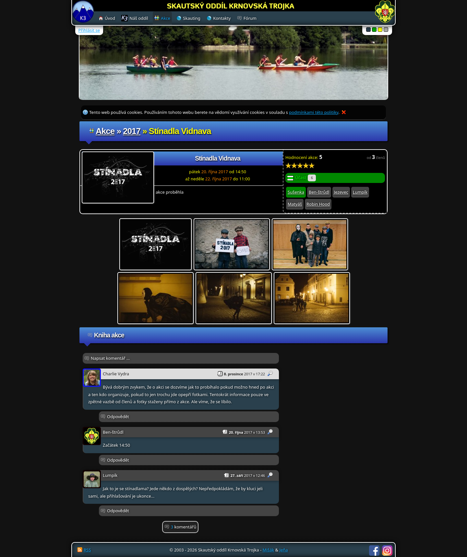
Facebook (374, 550)
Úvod (110, 18)
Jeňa (283, 550)
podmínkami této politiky (313, 112)
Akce (105, 131)
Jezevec (341, 192)
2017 (131, 131)
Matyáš (295, 204)
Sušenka (296, 192)
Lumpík (360, 192)
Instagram (387, 550)
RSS (87, 550)
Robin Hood (318, 204)
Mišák (268, 550)
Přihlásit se (89, 30)
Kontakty (222, 18)
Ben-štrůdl (319, 192)
